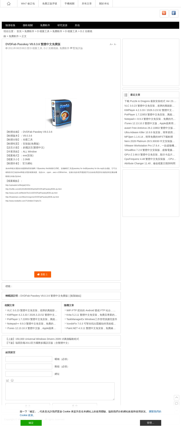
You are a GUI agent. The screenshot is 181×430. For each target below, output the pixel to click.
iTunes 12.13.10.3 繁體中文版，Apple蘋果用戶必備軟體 (37, 328)
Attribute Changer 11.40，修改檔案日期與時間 (150, 163)
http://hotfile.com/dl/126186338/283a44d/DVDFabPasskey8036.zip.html (33, 189)
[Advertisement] (61, 73)
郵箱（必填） (62, 366)
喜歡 (42, 274)
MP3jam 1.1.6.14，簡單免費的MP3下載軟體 (148, 136)
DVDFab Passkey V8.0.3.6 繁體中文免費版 (44, 295)
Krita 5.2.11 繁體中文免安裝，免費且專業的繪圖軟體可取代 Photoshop (104, 314)
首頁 (19, 31)
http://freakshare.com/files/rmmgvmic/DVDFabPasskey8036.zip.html (32, 197)
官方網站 (27, 163)
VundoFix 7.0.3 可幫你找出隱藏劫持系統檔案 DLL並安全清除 (98, 323)
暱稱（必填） (62, 359)
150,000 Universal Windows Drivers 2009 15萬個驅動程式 (47, 339)
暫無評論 (78, 48)
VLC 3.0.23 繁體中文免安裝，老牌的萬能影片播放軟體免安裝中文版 (44, 310)
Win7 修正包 (28, 3)
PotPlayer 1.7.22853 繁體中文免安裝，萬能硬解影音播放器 (39, 319)
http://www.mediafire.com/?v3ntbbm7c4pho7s (23, 201)
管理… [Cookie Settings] (150, 422)
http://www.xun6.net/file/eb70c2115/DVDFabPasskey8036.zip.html (31, 193)
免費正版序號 (49, 3)
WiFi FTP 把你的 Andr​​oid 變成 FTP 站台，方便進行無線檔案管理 (101, 310)
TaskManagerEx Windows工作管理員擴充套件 (90, 319)
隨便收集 (10, 25)
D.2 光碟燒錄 (51, 48)
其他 (77, 25)
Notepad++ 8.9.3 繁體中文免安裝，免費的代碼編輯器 (36, 323)
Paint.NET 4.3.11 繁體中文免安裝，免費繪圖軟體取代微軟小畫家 (101, 328)
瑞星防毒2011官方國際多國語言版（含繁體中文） (42, 342)
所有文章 (87, 3)
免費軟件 (45, 25)
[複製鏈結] (75, 295)
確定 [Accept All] (31, 422)
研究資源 (62, 25)
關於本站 (104, 3)
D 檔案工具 (43, 31)
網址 (57, 373)
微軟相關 (28, 25)
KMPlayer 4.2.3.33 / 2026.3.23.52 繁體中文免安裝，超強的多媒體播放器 (47, 314)
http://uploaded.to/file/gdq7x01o (17, 185)
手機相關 (69, 3)
